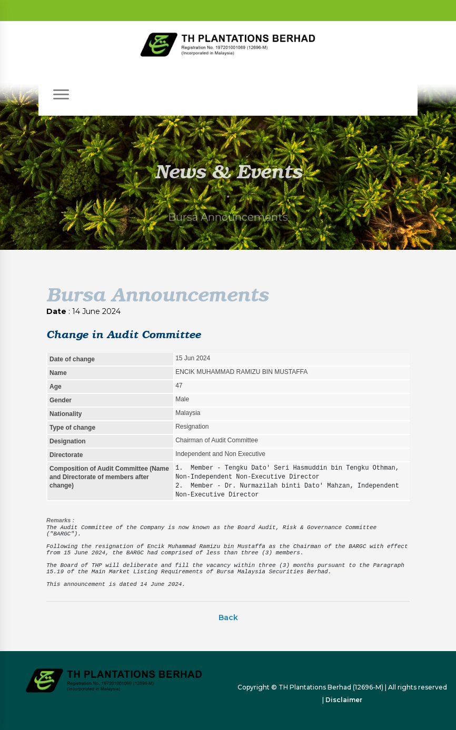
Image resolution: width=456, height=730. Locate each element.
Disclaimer (343, 700)
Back (228, 617)
